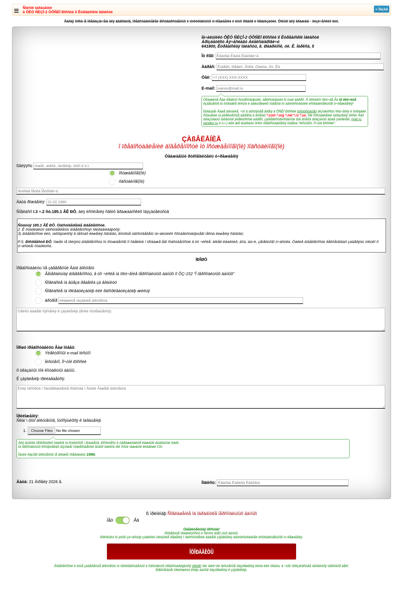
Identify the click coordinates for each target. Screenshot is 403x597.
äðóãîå (51, 300)
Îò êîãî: (208, 55)
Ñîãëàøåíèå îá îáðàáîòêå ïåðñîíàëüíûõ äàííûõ (212, 513)
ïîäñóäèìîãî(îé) (131, 181)
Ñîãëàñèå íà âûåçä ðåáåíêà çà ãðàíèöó (81, 282)
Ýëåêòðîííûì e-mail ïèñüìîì (68, 353)
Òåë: (206, 77)
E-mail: (208, 88)
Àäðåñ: (208, 66)
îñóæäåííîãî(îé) (132, 173)
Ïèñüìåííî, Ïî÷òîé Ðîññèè (65, 361)
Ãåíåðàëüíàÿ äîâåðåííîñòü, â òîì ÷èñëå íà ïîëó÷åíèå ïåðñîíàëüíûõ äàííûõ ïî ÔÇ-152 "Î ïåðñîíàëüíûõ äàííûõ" (140, 273)
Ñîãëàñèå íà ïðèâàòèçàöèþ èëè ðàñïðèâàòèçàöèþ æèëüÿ (97, 291)
